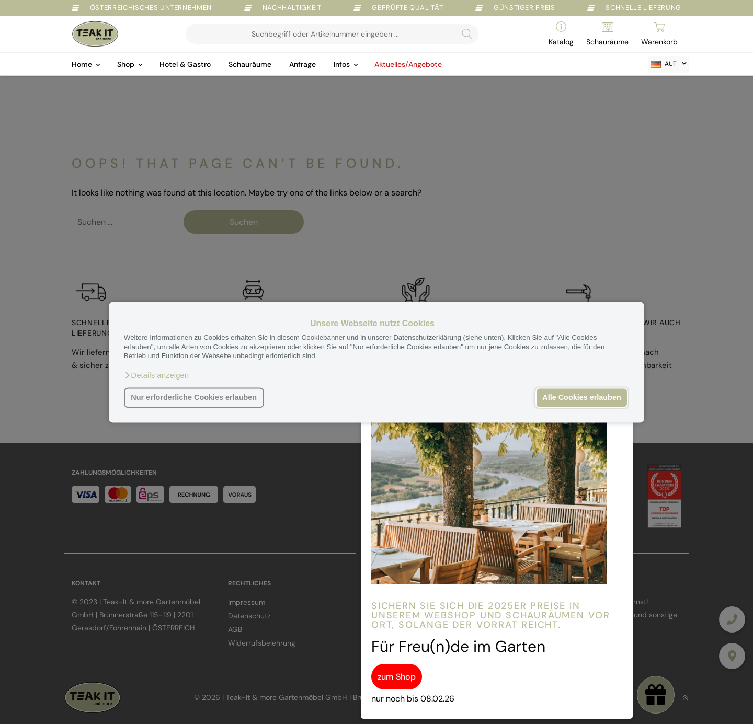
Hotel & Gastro (185, 64)
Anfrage (302, 64)
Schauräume (250, 64)
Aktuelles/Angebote (408, 64)
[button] (156, 375)
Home (82, 64)
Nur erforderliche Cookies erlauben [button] (194, 398)
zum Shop (397, 676)
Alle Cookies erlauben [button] (581, 398)
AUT (664, 64)
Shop (125, 64)
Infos (342, 64)
